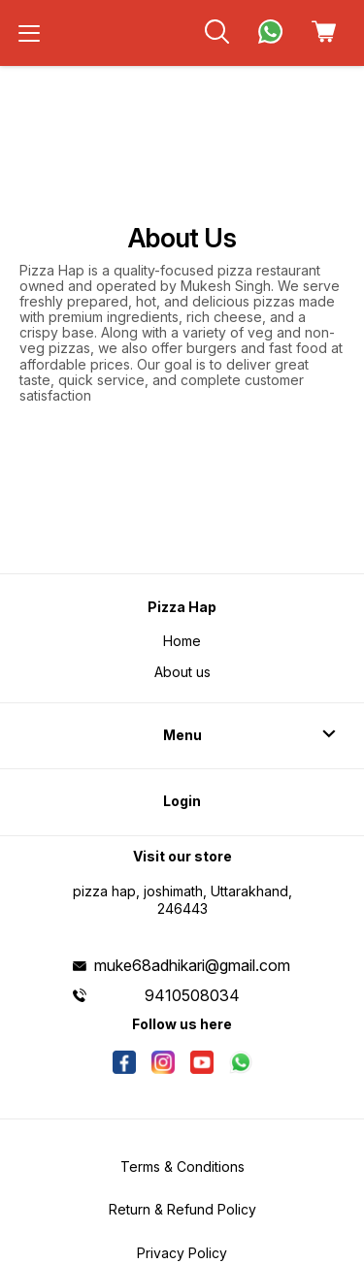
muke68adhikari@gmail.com (192, 965)
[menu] (29, 33)
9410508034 (192, 995)
